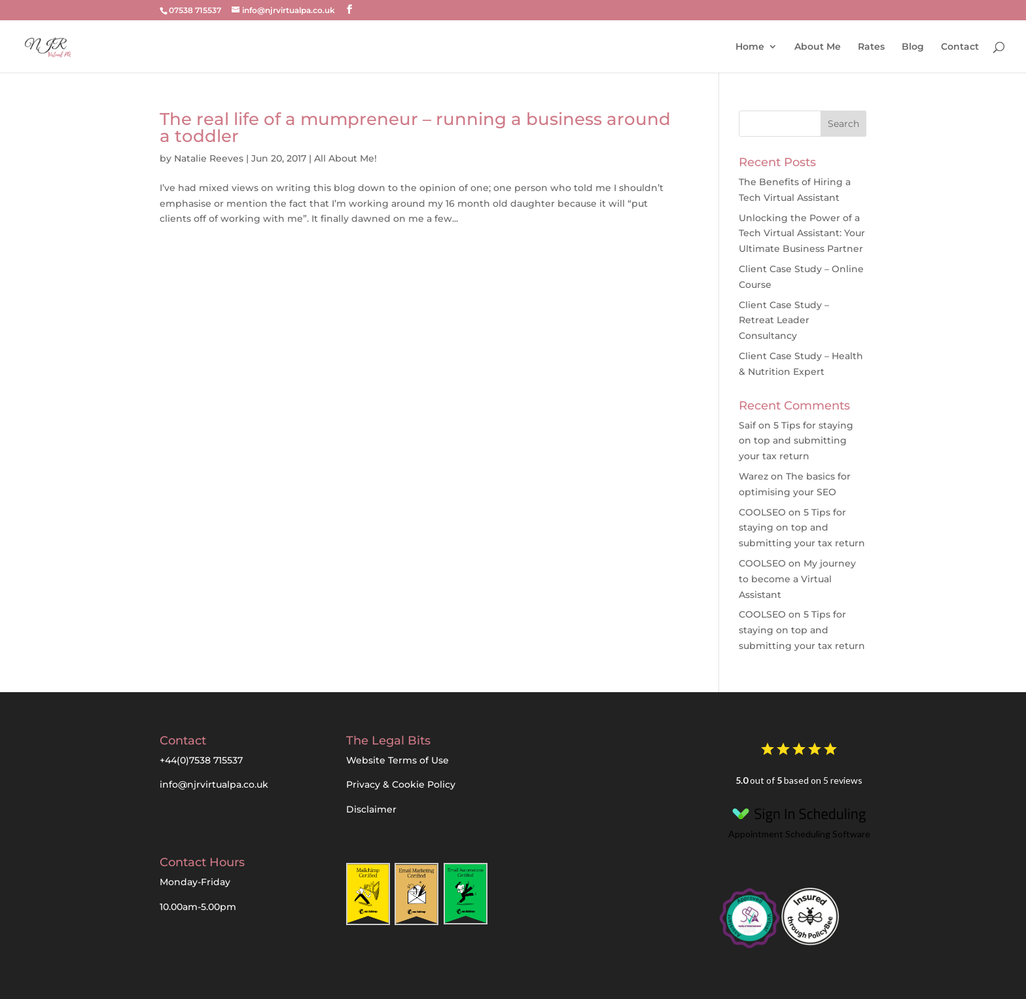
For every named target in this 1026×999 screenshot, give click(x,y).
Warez (753, 476)
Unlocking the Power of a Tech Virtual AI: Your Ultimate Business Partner (802, 233)
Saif (747, 425)
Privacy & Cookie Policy (400, 784)
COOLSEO (762, 512)
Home (749, 46)
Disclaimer (371, 809)
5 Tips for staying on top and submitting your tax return (796, 441)
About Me (817, 46)
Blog (913, 46)
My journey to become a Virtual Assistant (797, 579)
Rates (871, 46)
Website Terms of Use (397, 760)
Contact (960, 46)
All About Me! (345, 158)
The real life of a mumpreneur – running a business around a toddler (415, 128)
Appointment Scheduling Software (798, 820)
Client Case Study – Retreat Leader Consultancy (784, 320)
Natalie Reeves (208, 158)
